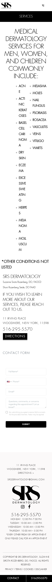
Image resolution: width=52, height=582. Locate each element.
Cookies (28, 569)
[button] (43, 6)
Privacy (9, 569)
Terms (18, 569)
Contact (13, 578)
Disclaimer (41, 569)
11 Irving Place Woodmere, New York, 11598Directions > (26, 469)
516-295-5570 (18, 329)
